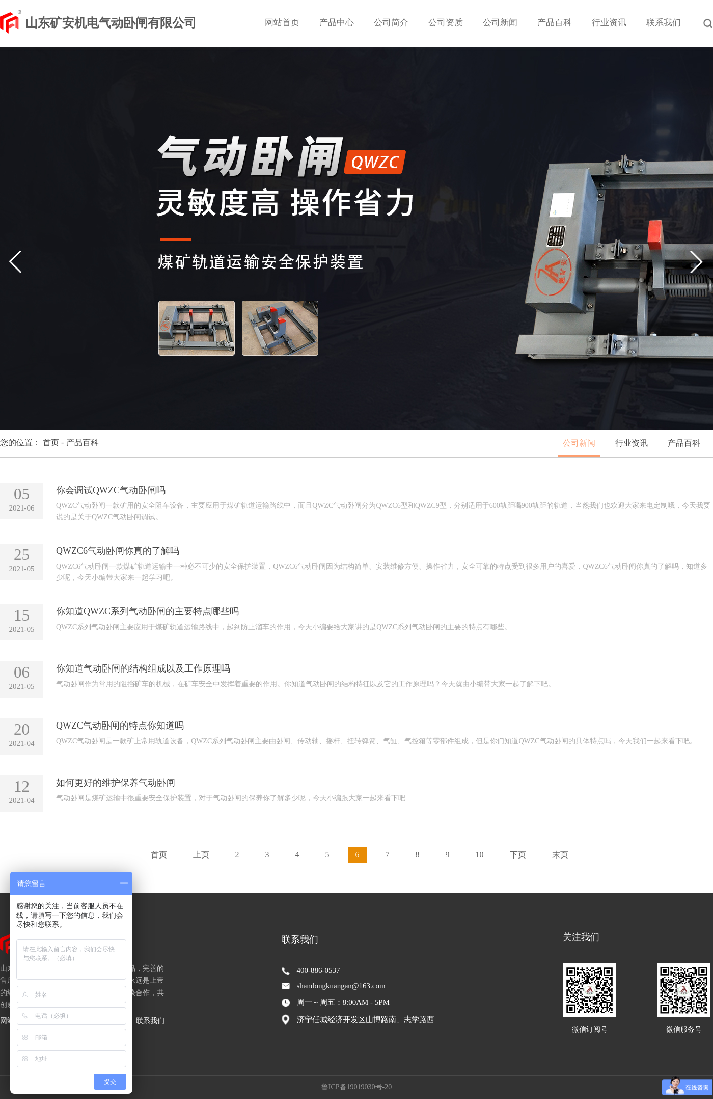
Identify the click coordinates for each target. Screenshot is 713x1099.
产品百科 (554, 23)
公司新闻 (500, 23)
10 (480, 854)
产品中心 (336, 23)
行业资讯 (609, 23)
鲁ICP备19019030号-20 (356, 1087)
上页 (201, 854)
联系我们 (663, 23)
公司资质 (445, 23)
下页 (518, 854)
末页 (560, 854)
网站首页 (282, 23)
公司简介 (391, 23)
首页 (159, 854)
